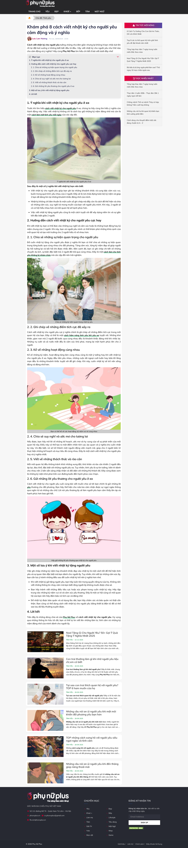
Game (109, 835)
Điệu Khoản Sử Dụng (154, 844)
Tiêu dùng (111, 822)
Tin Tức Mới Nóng (143, 25)
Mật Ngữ (99, 11)
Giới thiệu (121, 844)
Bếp (78, 11)
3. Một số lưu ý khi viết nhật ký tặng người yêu (49, 90)
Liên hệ (130, 844)
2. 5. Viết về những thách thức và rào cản (48, 82)
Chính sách (139, 844)
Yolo (87, 831)
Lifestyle (110, 817)
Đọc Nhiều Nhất (143, 78)
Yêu (47, 11)
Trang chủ (34, 11)
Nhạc (109, 831)
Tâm (87, 11)
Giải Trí (88, 826)
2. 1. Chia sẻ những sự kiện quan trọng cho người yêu (54, 67)
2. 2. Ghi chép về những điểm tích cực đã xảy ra (51, 71)
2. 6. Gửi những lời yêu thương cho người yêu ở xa (52, 86)
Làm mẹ (88, 817)
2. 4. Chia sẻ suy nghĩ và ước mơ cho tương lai (51, 78)
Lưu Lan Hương (37, 39)
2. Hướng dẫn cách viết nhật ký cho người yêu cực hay (52, 64)
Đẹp (57, 11)
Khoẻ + (67, 11)
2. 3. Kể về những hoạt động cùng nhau (48, 75)
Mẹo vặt (88, 835)
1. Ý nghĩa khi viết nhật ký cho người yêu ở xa (49, 60)
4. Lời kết (33, 94)
